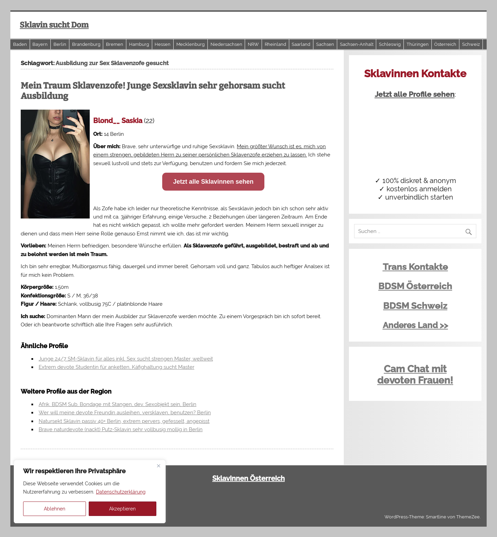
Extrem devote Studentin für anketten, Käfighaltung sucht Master (116, 367)
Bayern (40, 44)
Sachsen (325, 44)
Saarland (301, 44)
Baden (20, 44)
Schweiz (471, 44)
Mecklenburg (190, 44)
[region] (90, 491)
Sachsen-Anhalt (356, 44)
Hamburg (139, 44)
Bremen (114, 44)
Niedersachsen (226, 44)
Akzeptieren (122, 508)
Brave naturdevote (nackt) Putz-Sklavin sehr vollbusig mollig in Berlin (121, 429)
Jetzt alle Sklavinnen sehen (213, 181)
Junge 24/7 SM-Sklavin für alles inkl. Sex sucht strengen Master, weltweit (126, 359)
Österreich (445, 44)
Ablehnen (54, 508)
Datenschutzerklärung (121, 492)
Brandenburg (86, 44)
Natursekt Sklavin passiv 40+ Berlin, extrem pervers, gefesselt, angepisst (124, 421)
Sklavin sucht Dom (54, 25)
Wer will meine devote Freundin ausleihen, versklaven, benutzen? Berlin (125, 412)
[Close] (158, 466)
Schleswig (390, 44)
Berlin (59, 44)
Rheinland (275, 44)
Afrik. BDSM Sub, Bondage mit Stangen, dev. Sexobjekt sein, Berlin (117, 404)
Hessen (162, 44)
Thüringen (418, 44)
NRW (253, 44)
